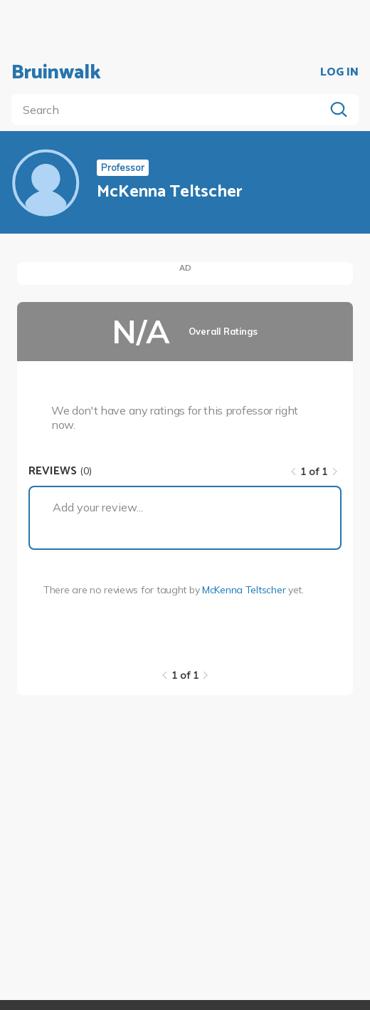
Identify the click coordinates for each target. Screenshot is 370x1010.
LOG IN (339, 72)
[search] (171, 109)
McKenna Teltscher (243, 589)
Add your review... (98, 507)
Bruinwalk (56, 72)
